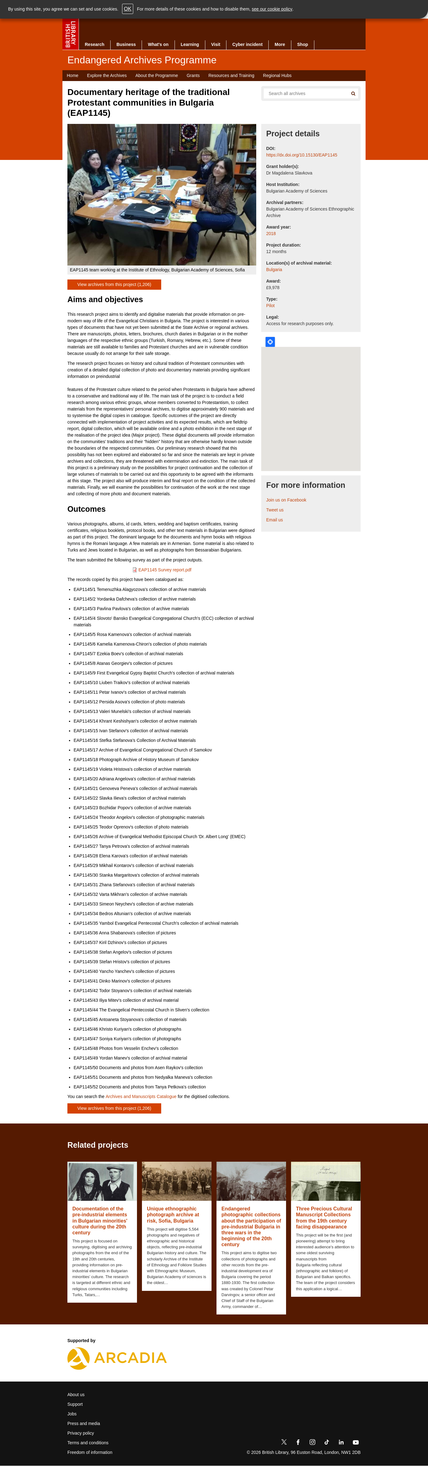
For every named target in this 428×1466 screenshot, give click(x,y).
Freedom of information (89, 1452)
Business (126, 44)
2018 (271, 233)
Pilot (270, 305)
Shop (302, 44)
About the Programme (156, 75)
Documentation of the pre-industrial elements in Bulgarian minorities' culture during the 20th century (99, 1220)
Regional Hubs (277, 75)
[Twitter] (284, 1443)
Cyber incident (247, 44)
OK (127, 9)
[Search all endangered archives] (303, 93)
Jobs (72, 1413)
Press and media (83, 1423)
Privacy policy (80, 1433)
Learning (190, 44)
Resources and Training (231, 75)
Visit (215, 44)
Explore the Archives (107, 75)
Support (75, 1404)
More (280, 44)
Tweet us (275, 509)
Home (72, 75)
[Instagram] (312, 1443)
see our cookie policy (272, 9)
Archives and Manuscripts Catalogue (141, 1096)
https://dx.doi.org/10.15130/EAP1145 (301, 154)
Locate (270, 342)
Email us (274, 519)
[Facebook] (298, 1443)
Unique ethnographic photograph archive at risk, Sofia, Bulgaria (173, 1214)
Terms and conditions (87, 1442)
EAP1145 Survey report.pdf (165, 569)
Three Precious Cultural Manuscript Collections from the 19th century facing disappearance (324, 1217)
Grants (193, 75)
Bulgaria (274, 269)
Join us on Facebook (286, 499)
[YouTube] (356, 1443)
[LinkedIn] (341, 1443)
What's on (158, 44)
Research (94, 44)
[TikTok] (326, 1443)
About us (75, 1394)
